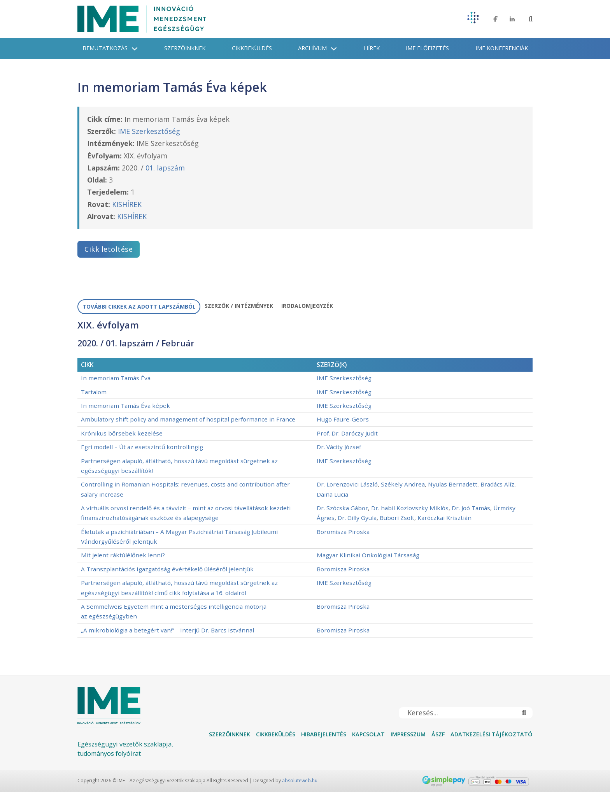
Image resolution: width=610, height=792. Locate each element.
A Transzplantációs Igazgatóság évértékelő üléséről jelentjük (167, 569)
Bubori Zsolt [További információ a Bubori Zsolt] (397, 518)
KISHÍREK (127, 204)
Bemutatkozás (105, 48)
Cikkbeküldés (252, 48)
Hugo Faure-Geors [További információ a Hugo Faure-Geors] (343, 419)
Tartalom (94, 392)
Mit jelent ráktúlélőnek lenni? (123, 555)
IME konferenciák (501, 48)
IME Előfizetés (427, 48)
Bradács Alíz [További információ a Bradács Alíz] (497, 484)
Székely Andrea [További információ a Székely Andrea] (403, 484)
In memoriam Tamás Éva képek (125, 405)
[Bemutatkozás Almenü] (134, 48)
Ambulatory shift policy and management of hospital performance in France (188, 419)
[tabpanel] (305, 478)
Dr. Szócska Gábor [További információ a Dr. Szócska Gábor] (342, 508)
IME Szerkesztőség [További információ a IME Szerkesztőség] (149, 131)
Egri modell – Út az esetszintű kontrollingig (142, 447)
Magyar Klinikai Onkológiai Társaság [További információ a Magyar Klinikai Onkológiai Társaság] (368, 555)
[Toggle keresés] (531, 19)
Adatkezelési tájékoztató (491, 734)
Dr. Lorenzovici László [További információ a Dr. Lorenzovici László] (347, 484)
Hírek (372, 48)
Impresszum (408, 734)
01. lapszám (165, 167)
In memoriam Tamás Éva (116, 378)
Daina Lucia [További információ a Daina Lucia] (332, 494)
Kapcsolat (368, 734)
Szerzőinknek (184, 48)
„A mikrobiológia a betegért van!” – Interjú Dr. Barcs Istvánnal (167, 630)
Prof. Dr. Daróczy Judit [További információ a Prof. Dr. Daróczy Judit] (347, 433)
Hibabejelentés (323, 734)
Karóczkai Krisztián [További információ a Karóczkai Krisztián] (444, 518)
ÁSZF (438, 734)
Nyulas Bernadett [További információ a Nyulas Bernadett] (452, 484)
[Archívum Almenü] (333, 48)
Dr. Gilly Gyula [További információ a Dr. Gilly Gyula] (357, 518)
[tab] (138, 306)
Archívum (312, 48)
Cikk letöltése (108, 249)
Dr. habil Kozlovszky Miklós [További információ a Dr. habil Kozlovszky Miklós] (410, 508)
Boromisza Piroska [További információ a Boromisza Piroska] (343, 532)
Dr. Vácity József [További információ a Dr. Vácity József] (339, 447)
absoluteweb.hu (299, 780)
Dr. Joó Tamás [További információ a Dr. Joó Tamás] (471, 508)
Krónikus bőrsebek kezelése (122, 433)
